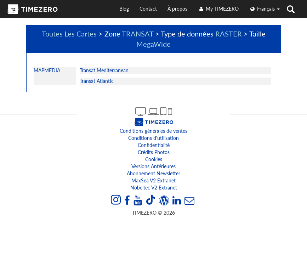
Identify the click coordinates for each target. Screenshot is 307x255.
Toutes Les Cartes (69, 33)
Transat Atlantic (97, 81)
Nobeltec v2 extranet (153, 188)
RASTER (228, 33)
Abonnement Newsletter (153, 173)
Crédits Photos (154, 152)
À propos (177, 9)
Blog (124, 9)
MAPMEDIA (47, 70)
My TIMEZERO (218, 9)
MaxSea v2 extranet (153, 180)
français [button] (264, 9)
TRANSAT (137, 33)
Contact (148, 9)
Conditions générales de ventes (153, 131)
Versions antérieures (153, 166)
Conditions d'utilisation (153, 138)
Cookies (153, 159)
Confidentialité (154, 145)
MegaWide (153, 44)
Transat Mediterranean (104, 70)
